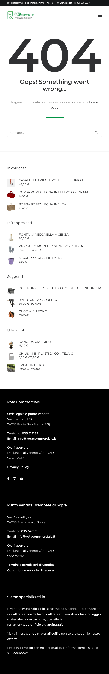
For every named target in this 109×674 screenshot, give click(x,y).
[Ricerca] (54, 133)
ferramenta (15, 624)
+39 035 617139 (51, 3)
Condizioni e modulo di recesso (31, 570)
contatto (26, 648)
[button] (100, 15)
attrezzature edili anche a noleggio (74, 614)
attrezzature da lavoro (30, 614)
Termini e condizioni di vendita (30, 565)
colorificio (33, 624)
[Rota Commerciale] (20, 15)
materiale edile (33, 609)
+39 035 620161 (84, 3)
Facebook (19, 653)
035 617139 (30, 433)
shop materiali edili (43, 633)
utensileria (54, 619)
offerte (12, 639)
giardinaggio (54, 624)
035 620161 (29, 531)
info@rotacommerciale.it (18, 3)
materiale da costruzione (26, 619)
